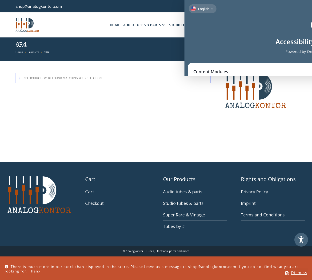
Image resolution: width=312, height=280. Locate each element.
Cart (89, 192)
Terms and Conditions (263, 215)
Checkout (94, 203)
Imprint (248, 203)
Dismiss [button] (299, 272)
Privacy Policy (254, 192)
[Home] (19, 51)
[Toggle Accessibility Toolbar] (301, 239)
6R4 (46, 51)
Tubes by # (174, 226)
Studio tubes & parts (183, 203)
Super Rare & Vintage (184, 215)
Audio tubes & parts (182, 192)
